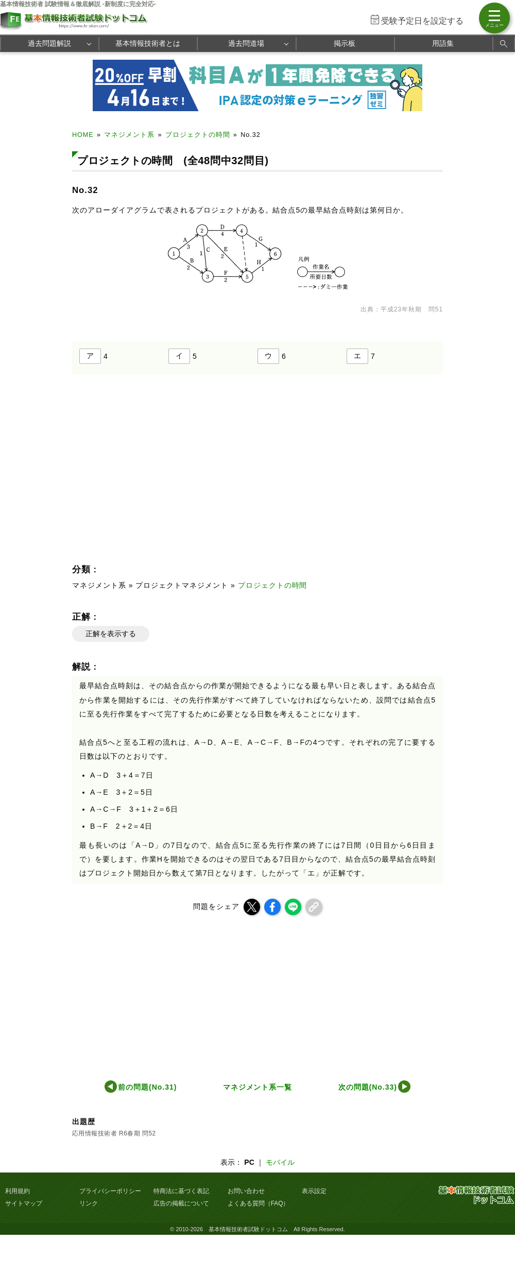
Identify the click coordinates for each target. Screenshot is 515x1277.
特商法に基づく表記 (181, 1191)
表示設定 (314, 1191)
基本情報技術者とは (147, 43)
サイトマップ (23, 1203)
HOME (83, 134)
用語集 (443, 43)
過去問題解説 (49, 43)
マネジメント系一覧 (258, 1087)
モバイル (280, 1162)
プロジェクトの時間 (197, 134)
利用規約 (17, 1191)
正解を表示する (110, 633)
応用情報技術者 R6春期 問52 (114, 1133)
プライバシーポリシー (110, 1191)
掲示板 (344, 43)
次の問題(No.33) (367, 1087)
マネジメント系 (129, 134)
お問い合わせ (246, 1191)
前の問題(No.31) (147, 1087)
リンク (88, 1203)
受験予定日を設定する (422, 20)
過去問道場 (246, 43)
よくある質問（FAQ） (258, 1203)
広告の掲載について (181, 1203)
